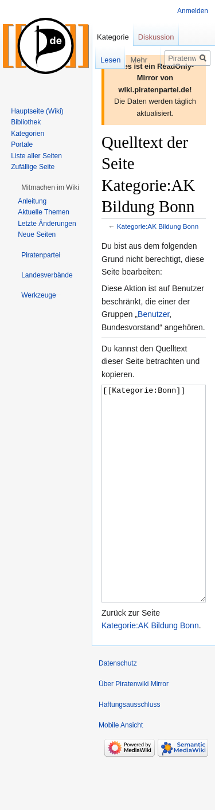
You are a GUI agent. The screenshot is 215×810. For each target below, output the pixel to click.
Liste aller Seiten (36, 156)
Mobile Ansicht (121, 768)
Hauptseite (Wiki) (37, 111)
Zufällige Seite (32, 167)
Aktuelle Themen (43, 212)
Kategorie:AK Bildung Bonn (157, 226)
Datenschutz (118, 706)
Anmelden (192, 11)
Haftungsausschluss (129, 748)
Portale (22, 144)
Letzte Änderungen (47, 224)
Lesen (103, 60)
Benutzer (153, 314)
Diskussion (156, 37)
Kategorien (27, 134)
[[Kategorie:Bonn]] (153, 515)
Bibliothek (26, 122)
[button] (50, 187)
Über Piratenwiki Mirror (134, 727)
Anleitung (32, 201)
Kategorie (113, 37)
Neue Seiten (37, 234)
